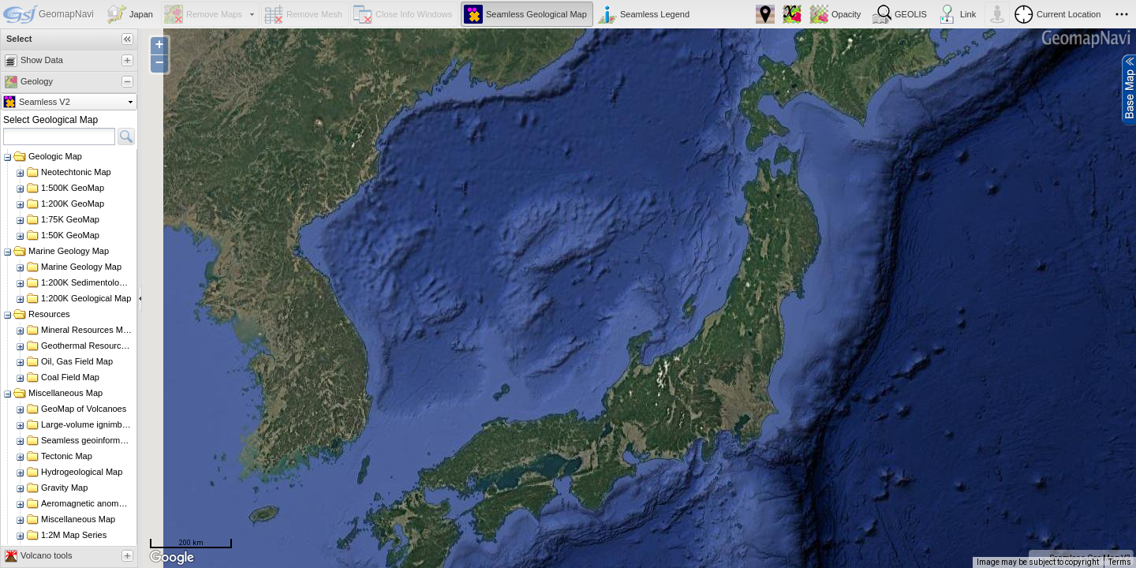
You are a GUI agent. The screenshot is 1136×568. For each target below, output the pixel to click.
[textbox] (59, 136)
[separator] (140, 298)
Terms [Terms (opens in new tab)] (1119, 562)
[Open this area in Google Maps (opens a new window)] (172, 557)
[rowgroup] (69, 347)
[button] (131, 14)
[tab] (62, 60)
